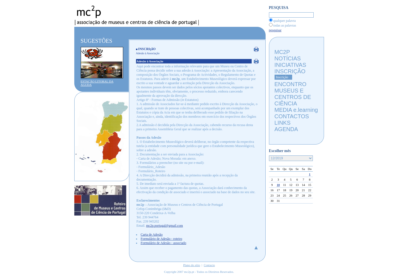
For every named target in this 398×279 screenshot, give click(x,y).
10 (278, 184)
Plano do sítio (191, 265)
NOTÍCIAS (288, 58)
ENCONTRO (290, 84)
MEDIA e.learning (296, 110)
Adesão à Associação (147, 53)
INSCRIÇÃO (290, 71)
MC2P (282, 52)
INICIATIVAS (290, 65)
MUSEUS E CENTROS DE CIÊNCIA (293, 97)
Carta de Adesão (152, 235)
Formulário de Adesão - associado (163, 243)
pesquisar (275, 30)
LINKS (283, 123)
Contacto (209, 265)
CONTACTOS (292, 116)
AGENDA (286, 129)
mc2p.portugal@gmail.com (164, 226)
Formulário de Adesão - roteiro (161, 239)
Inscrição (282, 77)
